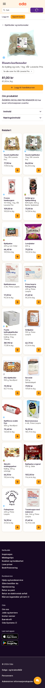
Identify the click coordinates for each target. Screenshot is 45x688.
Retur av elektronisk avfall (14, 593)
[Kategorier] (4, 3)
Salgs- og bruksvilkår (12, 670)
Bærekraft (7, 619)
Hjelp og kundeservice (12, 580)
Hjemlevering (8, 587)
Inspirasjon (7, 554)
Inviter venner (8, 616)
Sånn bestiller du (10, 583)
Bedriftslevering (10, 568)
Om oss (5, 609)
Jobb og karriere (10, 612)
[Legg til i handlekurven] (17, 170)
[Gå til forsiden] (22, 3)
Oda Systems (9, 623)
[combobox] (17, 10)
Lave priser (7, 564)
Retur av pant (8, 590)
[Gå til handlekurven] (36, 10)
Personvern (7, 675)
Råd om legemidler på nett (15, 597)
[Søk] (4, 10)
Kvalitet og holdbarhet (12, 561)
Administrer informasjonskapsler (17, 681)
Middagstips (8, 557)
